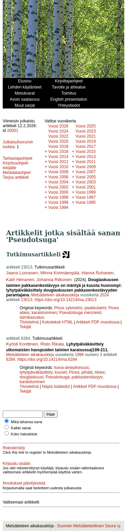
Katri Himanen (20, 279)
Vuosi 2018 (58, 146)
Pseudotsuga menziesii (80, 312)
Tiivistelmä (29, 322)
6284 (10, 359)
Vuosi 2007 (86, 172)
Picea (74, 372)
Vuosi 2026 (58, 126)
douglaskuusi (31, 377)
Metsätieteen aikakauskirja (55, 295)
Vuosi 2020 (58, 141)
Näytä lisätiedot (56, 386)
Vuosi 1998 (58, 197)
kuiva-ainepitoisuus (71, 367)
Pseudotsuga (57, 377)
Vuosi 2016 (58, 151)
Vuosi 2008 (58, 172)
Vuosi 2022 (58, 136)
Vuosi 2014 (58, 156)
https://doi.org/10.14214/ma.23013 (66, 299)
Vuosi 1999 (86, 192)
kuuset (60, 372)
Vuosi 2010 (58, 166)
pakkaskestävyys (86, 377)
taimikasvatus (32, 317)
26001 (12, 130)
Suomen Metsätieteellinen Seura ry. (89, 526)
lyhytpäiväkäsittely (36, 372)
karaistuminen (44, 312)
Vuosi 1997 (86, 197)
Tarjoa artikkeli (16, 177)
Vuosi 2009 (86, 166)
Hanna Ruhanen (98, 272)
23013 (26, 299)
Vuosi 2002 (58, 187)
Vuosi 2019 (86, 141)
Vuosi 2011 (86, 161)
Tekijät (25, 326)
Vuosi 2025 (86, 126)
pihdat (86, 372)
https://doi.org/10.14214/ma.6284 (47, 359)
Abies (99, 372)
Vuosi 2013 (86, 156)
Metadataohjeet (17, 172)
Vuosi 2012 (58, 161)
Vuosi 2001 (86, 187)
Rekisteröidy (14, 448)
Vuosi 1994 (58, 207)
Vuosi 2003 (86, 182)
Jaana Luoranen (22, 272)
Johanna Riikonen (54, 279)
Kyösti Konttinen (22, 344)
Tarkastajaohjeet (17, 158)
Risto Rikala (52, 344)
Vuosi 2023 (86, 131)
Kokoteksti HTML (58, 322)
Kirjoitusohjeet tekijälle (15, 165)
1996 (79, 354)
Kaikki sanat (21, 428)
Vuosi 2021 (86, 136)
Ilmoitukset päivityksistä (24, 483)
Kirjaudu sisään (16, 463)
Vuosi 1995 (86, 202)
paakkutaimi (95, 308)
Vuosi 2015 (86, 151)
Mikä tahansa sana (26, 422)
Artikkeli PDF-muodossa (98, 322)
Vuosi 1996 (58, 202)
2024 (104, 295)
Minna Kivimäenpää (59, 272)
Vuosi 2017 (86, 146)
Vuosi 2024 (58, 131)
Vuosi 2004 (58, 182)
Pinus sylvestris (68, 308)
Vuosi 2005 (86, 177)
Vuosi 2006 (58, 177)
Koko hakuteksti (24, 434)
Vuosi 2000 (58, 192)
